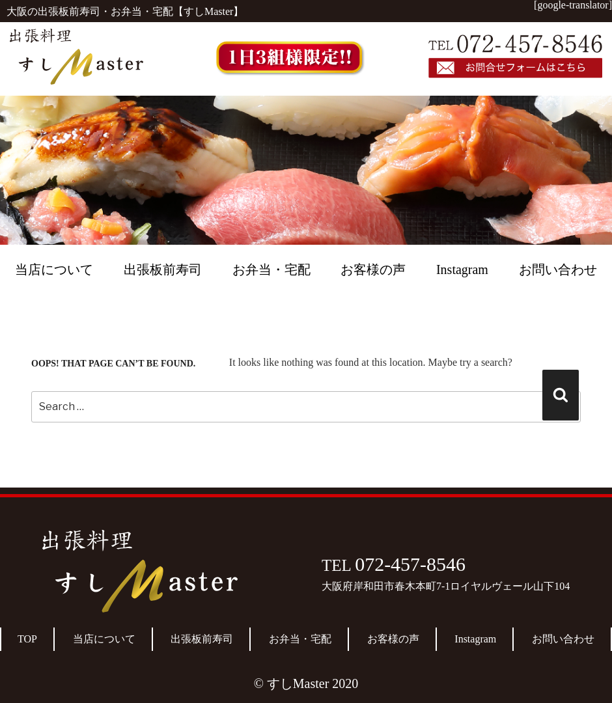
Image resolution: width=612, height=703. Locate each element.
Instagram (462, 269)
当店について (54, 269)
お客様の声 (373, 269)
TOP (27, 639)
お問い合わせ (558, 269)
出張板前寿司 (163, 269)
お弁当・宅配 (271, 269)
